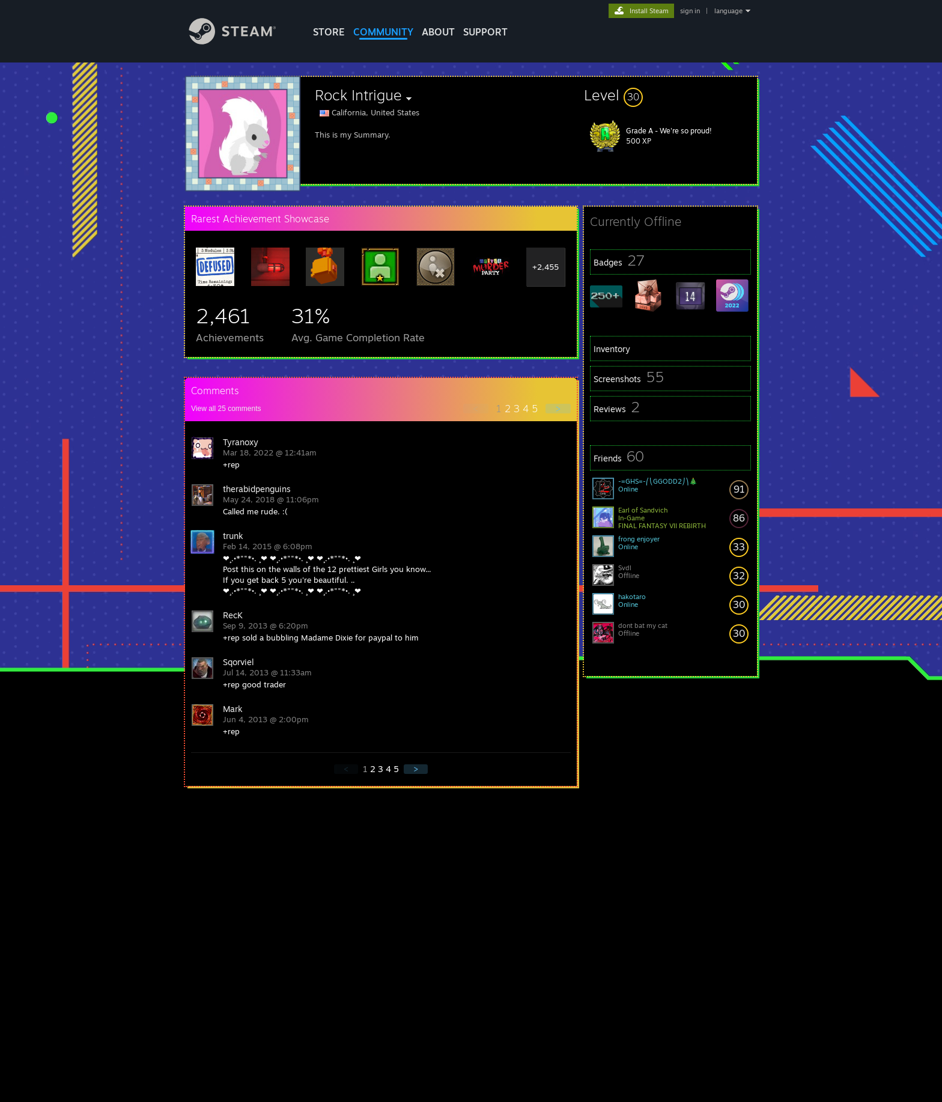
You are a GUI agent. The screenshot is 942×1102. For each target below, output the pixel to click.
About (438, 32)
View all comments (226, 408)
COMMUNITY (383, 32)
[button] (670, 95)
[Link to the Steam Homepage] (241, 41)
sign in (690, 11)
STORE (329, 32)
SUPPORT (485, 32)
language (728, 11)
